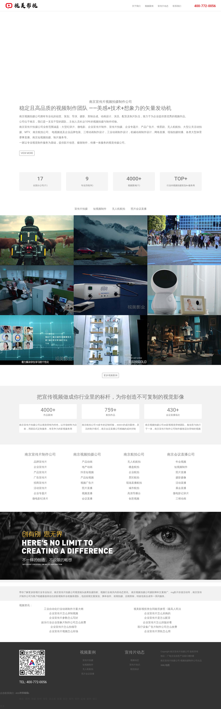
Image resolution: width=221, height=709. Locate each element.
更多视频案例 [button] (110, 375)
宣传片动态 (163, 6)
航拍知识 (134, 669)
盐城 (83, 698)
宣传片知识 (134, 664)
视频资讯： (25, 605)
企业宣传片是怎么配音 (157, 617)
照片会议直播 (139, 208)
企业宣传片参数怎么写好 (63, 617)
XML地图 (165, 665)
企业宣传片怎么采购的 (157, 613)
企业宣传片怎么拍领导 (63, 626)
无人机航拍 (118, 208)
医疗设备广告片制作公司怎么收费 (157, 626)
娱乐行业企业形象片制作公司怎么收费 (63, 622)
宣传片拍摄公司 (181, 651)
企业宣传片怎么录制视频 (63, 613)
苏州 (27, 698)
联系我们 (177, 6)
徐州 (77, 698)
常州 (39, 698)
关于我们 (136, 6)
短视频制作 (99, 208)
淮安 (45, 698)
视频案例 (149, 6)
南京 (21, 698)
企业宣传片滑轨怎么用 (157, 631)
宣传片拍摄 (81, 208)
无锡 (33, 698)
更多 (2, 706)
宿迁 (65, 698)
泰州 (71, 698)
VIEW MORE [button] (27, 153)
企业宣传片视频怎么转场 (63, 631)
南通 (59, 698)
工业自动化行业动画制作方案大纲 (63, 608)
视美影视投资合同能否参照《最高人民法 (157, 608)
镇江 (95, 698)
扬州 (89, 698)
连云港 (52, 698)
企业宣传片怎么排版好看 (157, 622)
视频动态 (134, 660)
